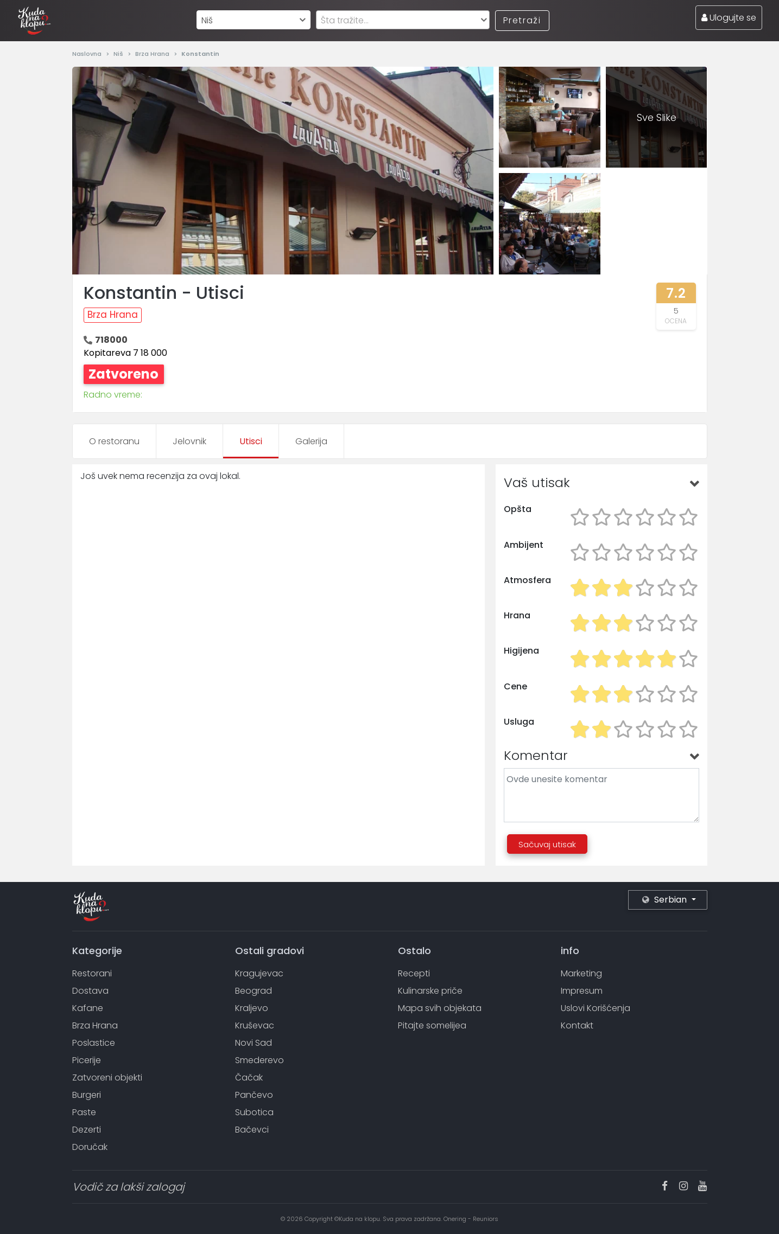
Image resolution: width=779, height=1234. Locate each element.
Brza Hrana (153, 53)
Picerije (86, 1060)
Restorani (92, 973)
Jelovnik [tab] (189, 441)
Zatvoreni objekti (107, 1077)
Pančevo (254, 1095)
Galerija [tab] (311, 441)
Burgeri (86, 1095)
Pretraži (522, 20)
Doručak (89, 1147)
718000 (111, 340)
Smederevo (259, 1060)
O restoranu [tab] (114, 441)
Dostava (90, 990)
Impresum (582, 990)
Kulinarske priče (430, 990)
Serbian (665, 899)
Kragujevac (259, 973)
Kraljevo (251, 1008)
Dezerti (86, 1129)
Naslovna (87, 53)
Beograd (253, 990)
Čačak (249, 1077)
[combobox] (254, 19)
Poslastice (93, 1043)
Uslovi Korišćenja (595, 1008)
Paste (84, 1112)
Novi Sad (253, 1043)
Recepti (414, 973)
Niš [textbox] (207, 20)
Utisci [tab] (250, 441)
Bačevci (252, 1129)
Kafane (87, 1008)
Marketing (581, 973)
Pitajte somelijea (432, 1025)
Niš (119, 53)
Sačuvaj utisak (547, 844)
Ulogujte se (728, 17)
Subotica (254, 1112)
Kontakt (577, 1025)
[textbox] (402, 20)
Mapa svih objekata (440, 1008)
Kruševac (254, 1025)
